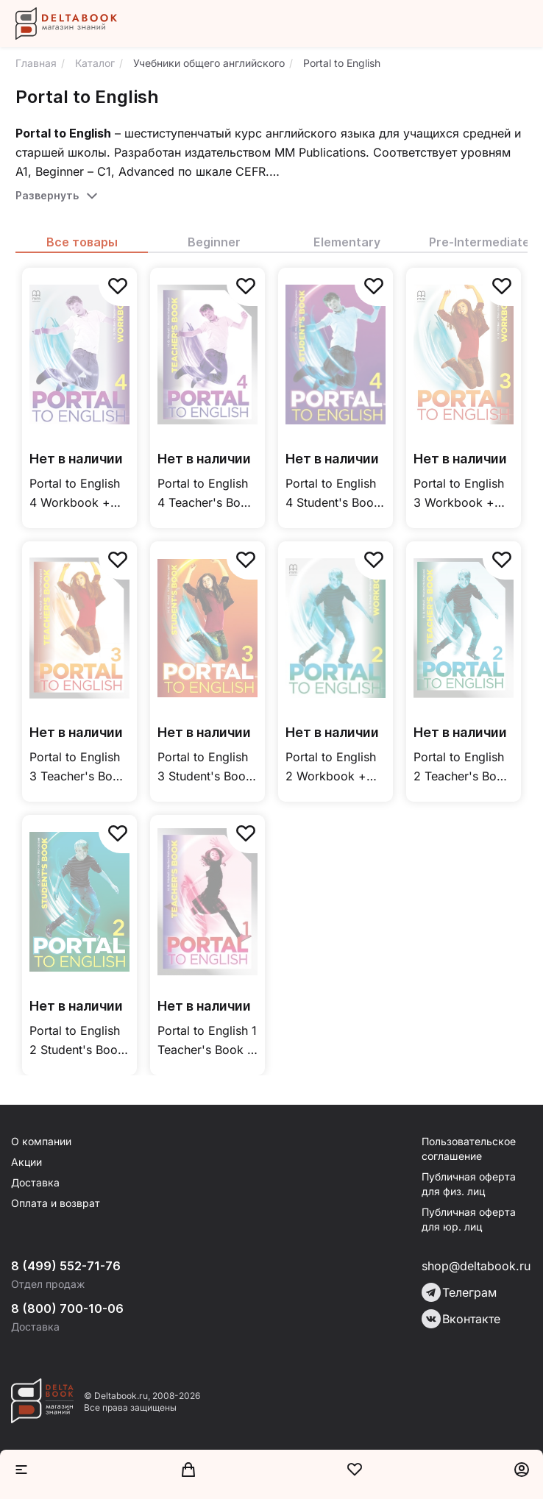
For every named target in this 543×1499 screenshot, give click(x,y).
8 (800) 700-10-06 (67, 1308)
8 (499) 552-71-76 (66, 1265)
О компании (41, 1141)
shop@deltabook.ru (476, 1265)
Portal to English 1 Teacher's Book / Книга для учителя (207, 1041)
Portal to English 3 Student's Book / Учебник (204, 768)
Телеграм (459, 1292)
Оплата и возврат (55, 1203)
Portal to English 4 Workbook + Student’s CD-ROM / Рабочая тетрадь (74, 494)
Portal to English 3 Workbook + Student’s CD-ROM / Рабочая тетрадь (459, 494)
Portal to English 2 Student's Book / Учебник (76, 1041)
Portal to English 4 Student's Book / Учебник (332, 494)
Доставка (35, 1182)
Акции (26, 1162)
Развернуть (47, 195)
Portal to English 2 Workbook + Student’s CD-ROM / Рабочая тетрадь (330, 768)
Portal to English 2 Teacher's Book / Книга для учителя (462, 768)
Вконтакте (461, 1318)
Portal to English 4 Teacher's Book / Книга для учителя (206, 494)
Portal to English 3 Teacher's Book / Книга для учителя (78, 768)
